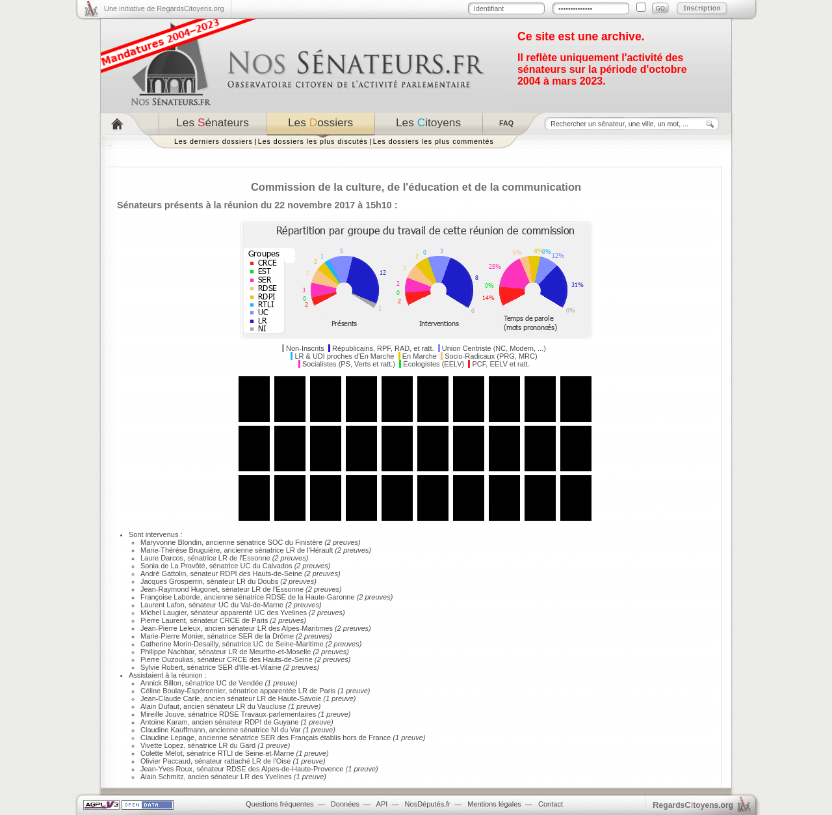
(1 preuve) (280, 683)
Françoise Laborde (170, 597)
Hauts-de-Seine (277, 573)
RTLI (225, 753)
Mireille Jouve (162, 714)
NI (274, 730)
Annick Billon (160, 683)
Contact (550, 804)
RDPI (228, 573)
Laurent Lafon (162, 605)
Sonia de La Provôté (172, 566)
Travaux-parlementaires (278, 714)
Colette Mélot (161, 753)
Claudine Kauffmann (172, 730)
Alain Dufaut (159, 706)
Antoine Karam (164, 722)
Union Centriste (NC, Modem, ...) (494, 348)
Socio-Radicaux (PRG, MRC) (491, 356)
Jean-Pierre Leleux (170, 628)
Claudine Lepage (167, 737)
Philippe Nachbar (167, 652)
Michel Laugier (163, 612)
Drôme (283, 636)
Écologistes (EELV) (433, 364)
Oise (283, 761)
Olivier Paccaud (165, 761)
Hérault (321, 550)
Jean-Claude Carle (170, 698)
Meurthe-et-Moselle (280, 652)
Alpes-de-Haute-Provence (302, 769)
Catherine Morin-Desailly (179, 644)
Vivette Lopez (161, 745)
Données (345, 804)
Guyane (286, 722)
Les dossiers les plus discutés (313, 141)
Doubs (267, 581)
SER (245, 636)
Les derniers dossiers (213, 141)
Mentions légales (494, 804)
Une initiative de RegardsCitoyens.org (164, 8)
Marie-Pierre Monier (171, 636)
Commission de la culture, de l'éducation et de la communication (416, 187)
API (382, 804)
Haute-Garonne (330, 597)
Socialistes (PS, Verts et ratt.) (348, 364)
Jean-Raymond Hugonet (179, 589)
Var (295, 730)
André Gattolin (163, 573)
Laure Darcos (161, 558)
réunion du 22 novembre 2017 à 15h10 (308, 205)
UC (245, 566)
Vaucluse (271, 706)
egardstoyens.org (693, 805)
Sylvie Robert (161, 667)
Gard (247, 745)
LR (290, 550)
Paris (260, 620)
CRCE (230, 620)
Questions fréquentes (280, 804)
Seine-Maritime (300, 644)
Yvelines (293, 612)
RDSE (276, 597)
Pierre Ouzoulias (166, 659)
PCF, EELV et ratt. (501, 364)
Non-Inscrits (305, 348)
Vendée (251, 683)
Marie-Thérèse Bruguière (180, 550)
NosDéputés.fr (427, 804)
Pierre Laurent (163, 620)
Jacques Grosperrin (171, 581)
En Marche (419, 356)
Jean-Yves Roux (166, 769)
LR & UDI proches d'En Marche (344, 356)
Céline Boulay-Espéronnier (182, 691)
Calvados (277, 566)
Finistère (308, 542)
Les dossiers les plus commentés (433, 141)
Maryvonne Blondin (171, 542)
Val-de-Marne (261, 605)
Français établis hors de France (341, 737)
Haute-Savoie (300, 698)
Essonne (256, 558)
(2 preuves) (341, 542)
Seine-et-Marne (269, 753)
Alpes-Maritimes (307, 628)
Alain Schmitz (162, 776)
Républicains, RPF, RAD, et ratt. (383, 348)
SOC (275, 542)
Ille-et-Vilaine (260, 667)
